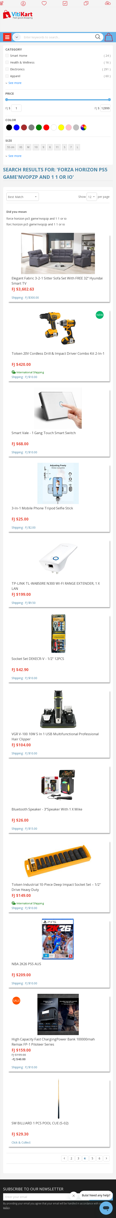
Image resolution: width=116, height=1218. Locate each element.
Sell (108, 4)
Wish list (45, 4)
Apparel (60, 76)
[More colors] (83, 127)
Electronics (60, 69)
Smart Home (60, 55)
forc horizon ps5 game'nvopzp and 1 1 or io (35, 224)
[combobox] (62, 37)
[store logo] (17, 14)
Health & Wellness (60, 62)
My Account (24, 4)
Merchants (87, 4)
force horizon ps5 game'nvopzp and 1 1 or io (36, 218)
